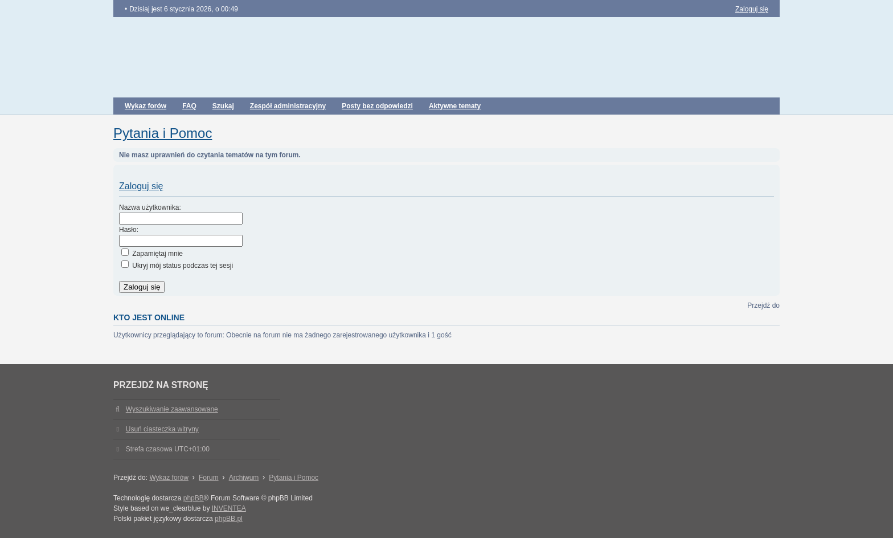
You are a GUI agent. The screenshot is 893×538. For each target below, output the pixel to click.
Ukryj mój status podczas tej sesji (177, 266)
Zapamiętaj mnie (152, 254)
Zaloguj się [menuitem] (751, 9)
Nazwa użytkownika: (150, 207)
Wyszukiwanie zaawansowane (172, 409)
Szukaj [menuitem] (223, 106)
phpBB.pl (229, 519)
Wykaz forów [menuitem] (145, 106)
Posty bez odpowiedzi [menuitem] (377, 106)
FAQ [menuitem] (189, 106)
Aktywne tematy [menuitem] (455, 106)
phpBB (193, 498)
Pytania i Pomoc (162, 133)
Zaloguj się (141, 186)
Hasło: (128, 230)
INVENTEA (229, 508)
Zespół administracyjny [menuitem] (288, 106)
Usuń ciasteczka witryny (162, 429)
